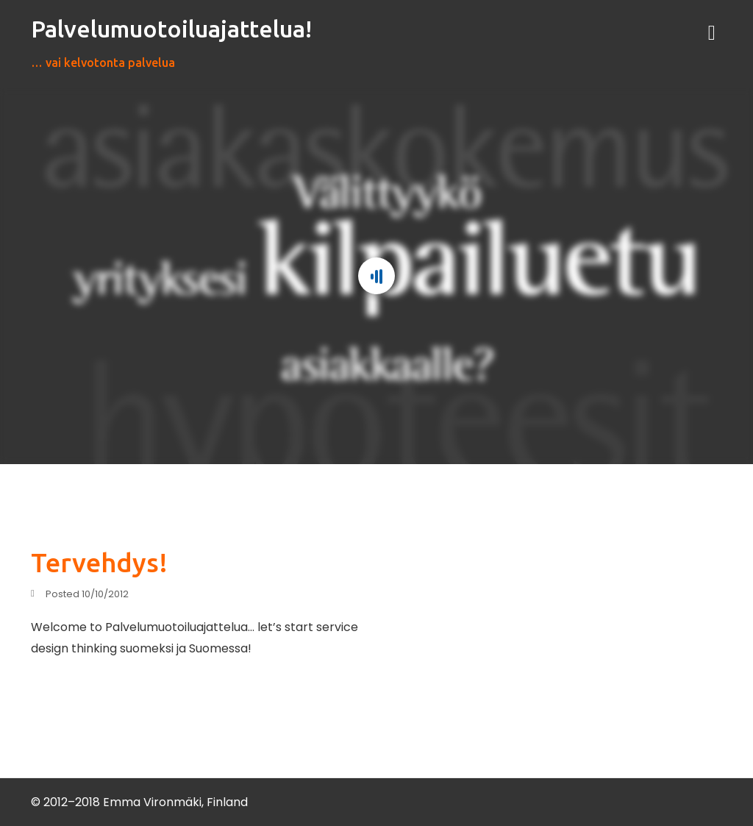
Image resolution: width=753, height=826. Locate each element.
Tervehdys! (99, 562)
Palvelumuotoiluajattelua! (171, 28)
